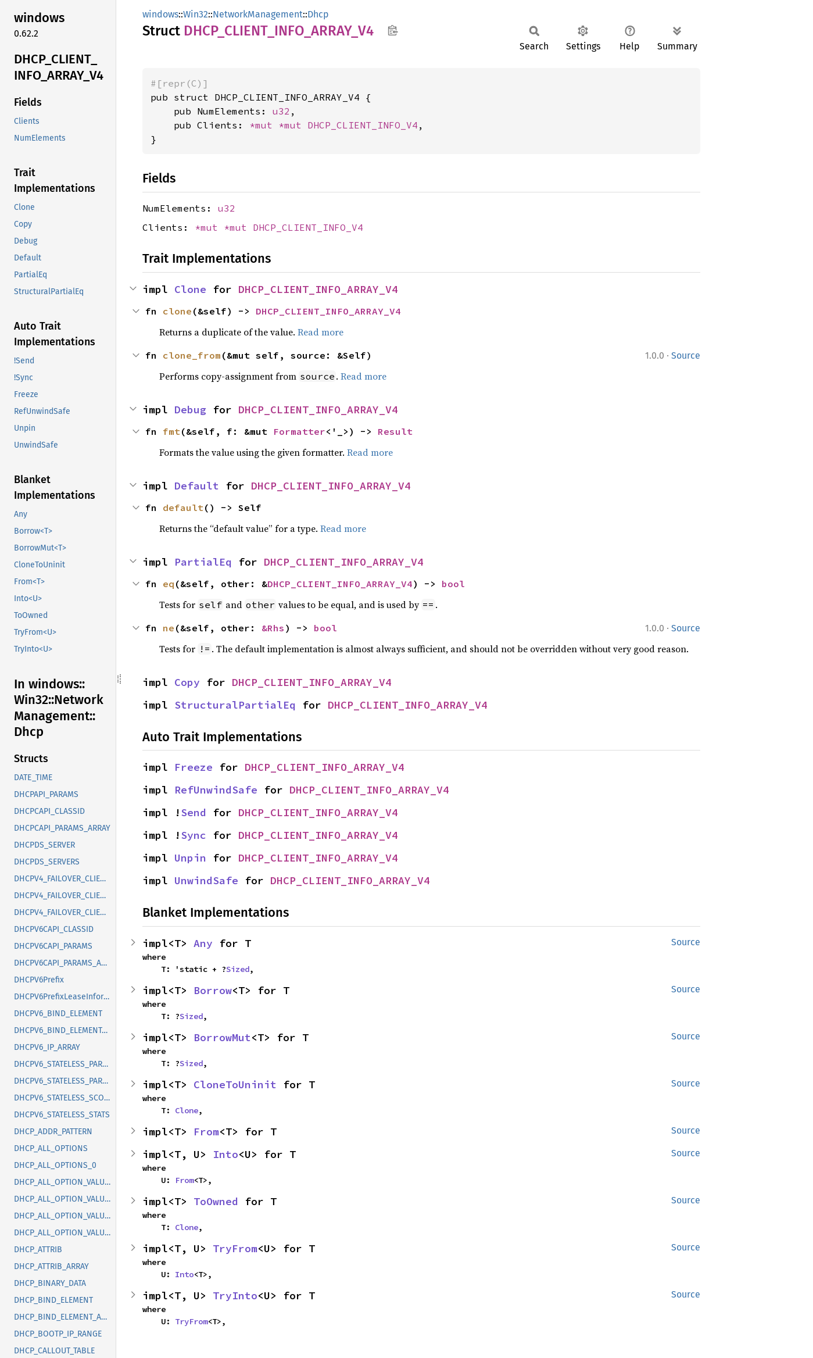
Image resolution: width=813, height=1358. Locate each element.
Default (196, 485)
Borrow (213, 990)
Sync (193, 835)
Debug (190, 409)
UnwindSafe (206, 880)
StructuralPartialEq (235, 705)
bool (453, 583)
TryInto (235, 1295)
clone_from (192, 355)
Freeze (193, 767)
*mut (263, 125)
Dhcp (318, 14)
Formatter (299, 431)
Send (193, 812)
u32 (281, 111)
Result (395, 431)
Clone (190, 289)
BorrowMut (222, 1037)
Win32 (195, 14)
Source (685, 355)
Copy (187, 682)
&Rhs (273, 628)
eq (168, 583)
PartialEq (203, 562)
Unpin (190, 857)
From (206, 1131)
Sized (237, 969)
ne (168, 628)
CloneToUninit (235, 1084)
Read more (320, 332)
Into (225, 1154)
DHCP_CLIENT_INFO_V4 (362, 125)
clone (177, 311)
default (183, 507)
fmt (171, 431)
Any (203, 943)
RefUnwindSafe (215, 789)
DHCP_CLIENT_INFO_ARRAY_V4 (318, 289)
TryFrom (235, 1248)
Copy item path (392, 30)
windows (160, 14)
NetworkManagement (258, 14)
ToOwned (216, 1201)
